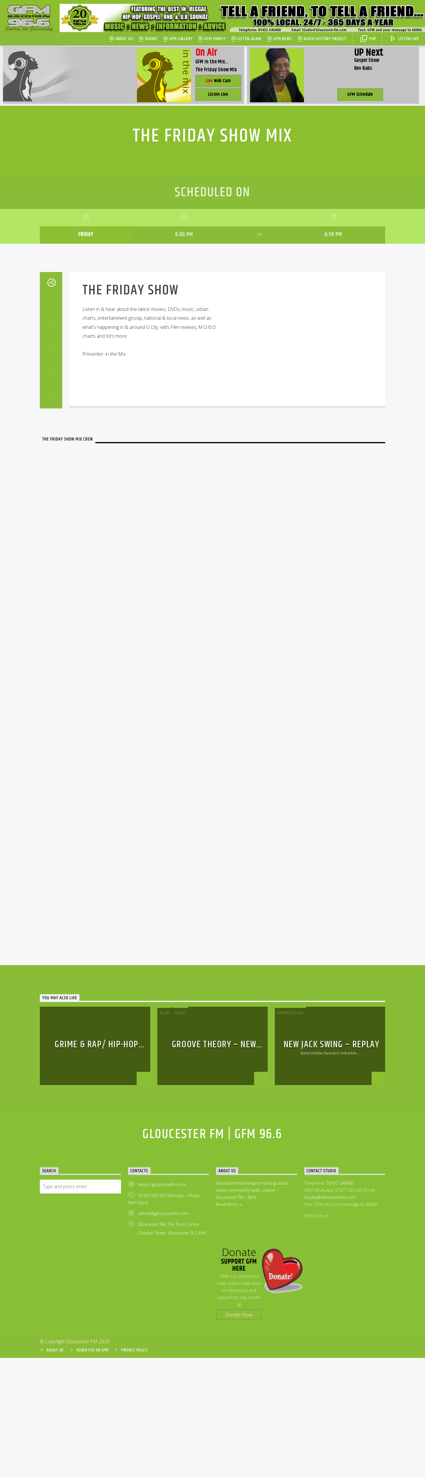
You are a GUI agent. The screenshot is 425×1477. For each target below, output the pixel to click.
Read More (229, 1324)
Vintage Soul (290, 1131)
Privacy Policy (134, 1469)
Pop (368, 38)
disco (180, 1131)
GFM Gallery (181, 38)
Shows (151, 38)
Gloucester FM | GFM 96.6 (212, 1253)
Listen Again (249, 38)
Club (164, 1131)
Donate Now (239, 1433)
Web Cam (218, 81)
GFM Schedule (360, 94)
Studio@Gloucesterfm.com (330, 1316)
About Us (124, 38)
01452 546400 (340, 1302)
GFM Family (214, 38)
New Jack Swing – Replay (332, 1163)
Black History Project (325, 38)
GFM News (282, 38)
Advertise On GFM (92, 1469)
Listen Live (404, 38)
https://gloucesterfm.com (162, 1303)
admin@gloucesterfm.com (163, 1332)
